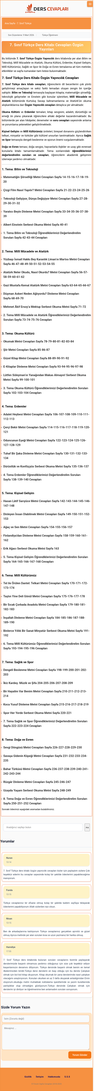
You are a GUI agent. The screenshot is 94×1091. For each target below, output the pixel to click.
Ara (87, 827)
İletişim (40, 1076)
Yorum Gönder (79, 1055)
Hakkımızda (54, 1076)
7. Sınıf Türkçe (24, 23)
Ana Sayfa (10, 23)
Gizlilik (28, 1076)
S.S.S (67, 1076)
